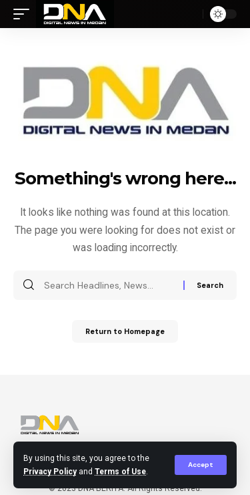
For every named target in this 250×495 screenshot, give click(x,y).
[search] (189, 14)
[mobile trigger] (24, 14)
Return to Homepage (125, 331)
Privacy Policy (50, 471)
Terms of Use (120, 471)
